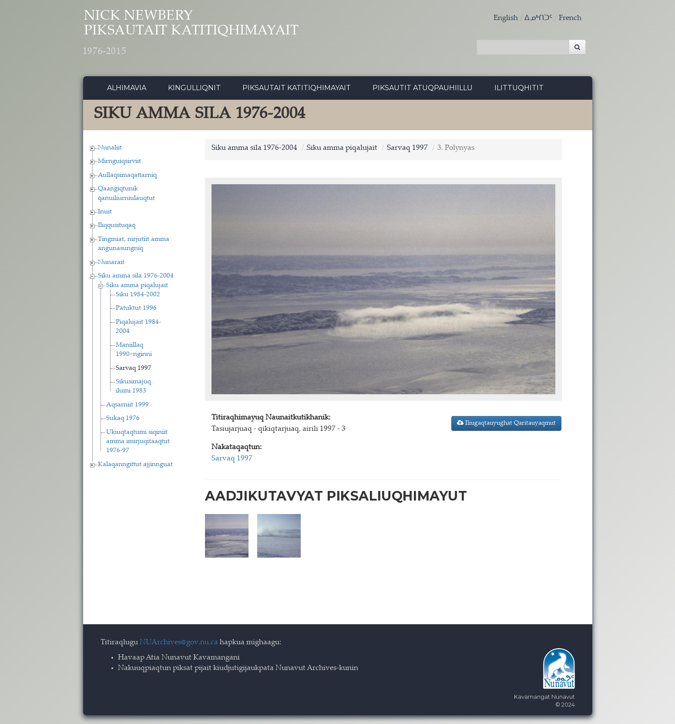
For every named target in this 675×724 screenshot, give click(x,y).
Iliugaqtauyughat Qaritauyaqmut (506, 424)
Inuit (105, 213)
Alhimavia (126, 89)
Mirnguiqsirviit (119, 162)
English (506, 18)
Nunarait (111, 263)
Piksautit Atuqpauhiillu (423, 89)
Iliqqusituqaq (116, 226)
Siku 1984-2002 (138, 296)
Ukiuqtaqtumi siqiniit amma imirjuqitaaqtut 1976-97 (138, 442)
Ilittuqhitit (519, 89)
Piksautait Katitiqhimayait (296, 89)
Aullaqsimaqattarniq (127, 176)
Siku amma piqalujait (137, 286)
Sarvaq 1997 (133, 369)
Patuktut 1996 (136, 309)
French (570, 18)
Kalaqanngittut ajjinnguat (135, 465)
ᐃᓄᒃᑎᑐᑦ (538, 18)
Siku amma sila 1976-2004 (136, 277)
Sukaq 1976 (123, 419)
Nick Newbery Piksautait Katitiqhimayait (201, 35)
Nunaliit (110, 148)
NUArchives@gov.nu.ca (179, 642)
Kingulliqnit (194, 89)
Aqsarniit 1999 (127, 406)
